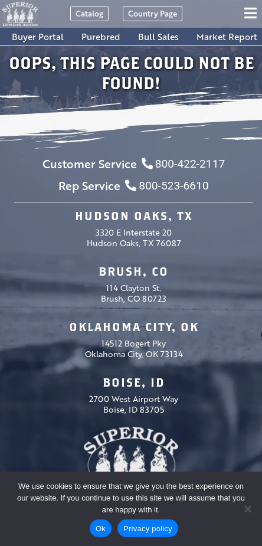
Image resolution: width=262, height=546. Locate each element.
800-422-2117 (183, 164)
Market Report (226, 36)
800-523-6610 (166, 185)
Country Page (152, 13)
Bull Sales (158, 36)
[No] (247, 509)
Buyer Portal (38, 36)
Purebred (100, 36)
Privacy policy (147, 528)
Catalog (89, 13)
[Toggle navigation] (252, 14)
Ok (101, 528)
